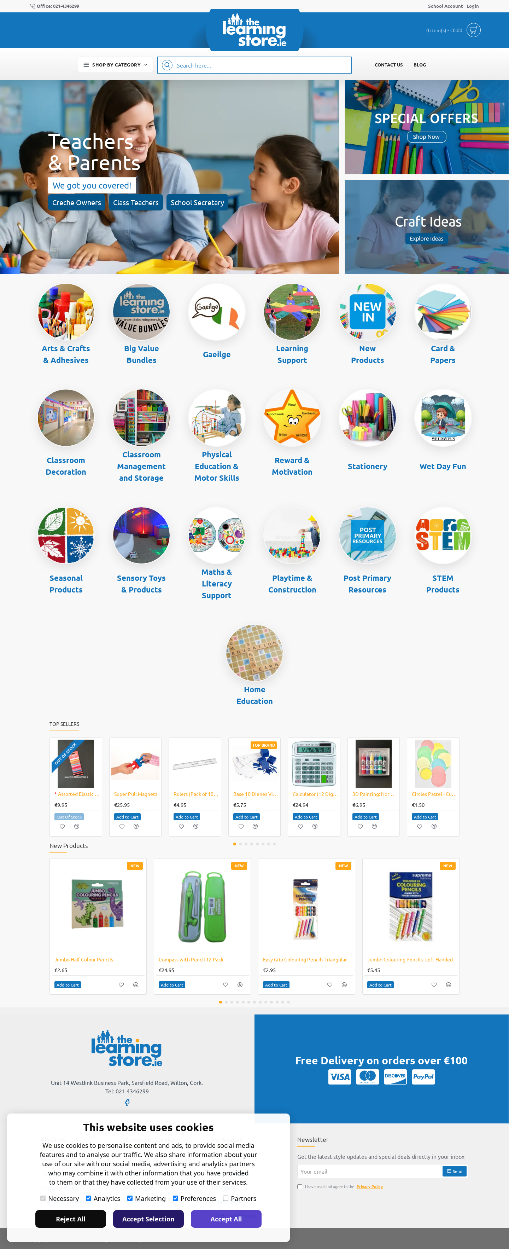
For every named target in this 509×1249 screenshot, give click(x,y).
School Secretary (197, 202)
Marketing (146, 1198)
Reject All (71, 1219)
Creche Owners (76, 202)
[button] (62, 826)
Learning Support (292, 354)
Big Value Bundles (141, 354)
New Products (367, 354)
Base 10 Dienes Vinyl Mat (256, 794)
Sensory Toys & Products (141, 583)
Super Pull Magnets (135, 794)
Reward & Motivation (292, 465)
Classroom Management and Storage (141, 466)
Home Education (254, 695)
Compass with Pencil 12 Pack (191, 959)
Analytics (103, 1198)
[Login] (473, 6)
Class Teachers (136, 202)
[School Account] (445, 6)
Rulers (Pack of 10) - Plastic (196, 794)
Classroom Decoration (66, 465)
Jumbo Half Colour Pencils (83, 959)
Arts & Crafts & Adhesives (66, 354)
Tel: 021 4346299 (127, 1090)
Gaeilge (217, 354)
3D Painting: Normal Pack (375, 794)
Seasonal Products (66, 583)
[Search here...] (167, 65)
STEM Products (443, 583)
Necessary (59, 1198)
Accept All (226, 1219)
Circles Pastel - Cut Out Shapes (434, 794)
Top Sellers (64, 724)
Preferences (194, 1198)
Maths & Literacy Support (216, 583)
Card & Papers (443, 354)
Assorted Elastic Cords (77, 794)
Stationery (367, 466)
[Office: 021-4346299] (54, 6)
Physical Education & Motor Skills (216, 466)
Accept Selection (148, 1219)
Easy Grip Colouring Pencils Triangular (305, 959)
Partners (239, 1198)
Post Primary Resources (367, 583)
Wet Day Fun (443, 466)
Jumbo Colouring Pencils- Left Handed (410, 959)
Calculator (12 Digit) (315, 794)
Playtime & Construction (292, 583)
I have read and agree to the (340, 1187)
